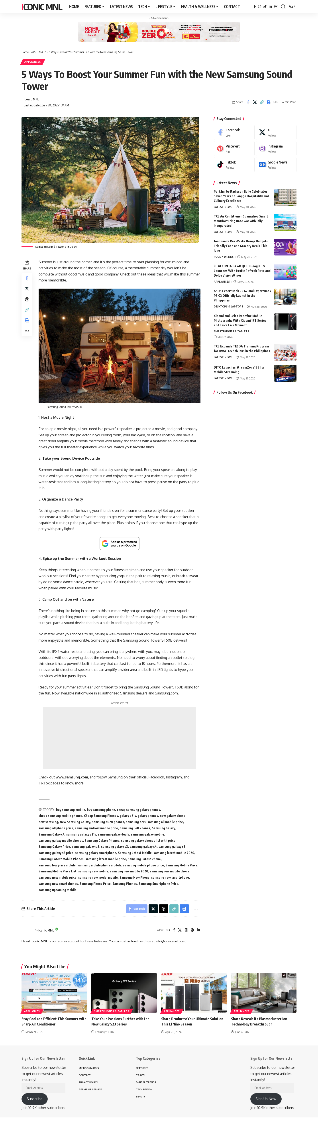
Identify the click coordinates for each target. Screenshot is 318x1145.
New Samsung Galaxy (75, 822)
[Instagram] (259, 7)
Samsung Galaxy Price (54, 847)
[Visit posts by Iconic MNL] (27, 930)
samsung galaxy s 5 (86, 847)
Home (25, 52)
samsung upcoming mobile (58, 890)
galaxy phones (148, 816)
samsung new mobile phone (170, 871)
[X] (179, 930)
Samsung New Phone (135, 878)
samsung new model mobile (98, 878)
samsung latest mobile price (106, 859)
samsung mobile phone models (100, 865)
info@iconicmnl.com (170, 941)
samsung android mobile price (96, 828)
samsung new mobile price (58, 878)
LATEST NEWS (223, 208)
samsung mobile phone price (143, 865)
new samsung (48, 822)
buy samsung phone (101, 810)
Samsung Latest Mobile (135, 853)
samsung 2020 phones (108, 822)
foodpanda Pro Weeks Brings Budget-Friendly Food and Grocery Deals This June (241, 246)
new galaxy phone (173, 816)
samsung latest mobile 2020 (174, 853)
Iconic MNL (42, 6)
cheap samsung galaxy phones (138, 810)
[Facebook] (255, 7)
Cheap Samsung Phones (101, 816)
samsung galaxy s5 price (56, 853)
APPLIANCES (38, 52)
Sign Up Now (265, 1099)
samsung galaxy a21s (81, 834)
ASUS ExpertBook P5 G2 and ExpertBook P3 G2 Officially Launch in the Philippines (242, 296)
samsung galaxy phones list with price (148, 840)
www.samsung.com (72, 777)
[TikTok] (265, 7)
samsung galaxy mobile (147, 834)
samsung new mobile (93, 871)
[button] (283, 6)
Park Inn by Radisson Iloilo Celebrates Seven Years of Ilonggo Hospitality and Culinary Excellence (241, 196)
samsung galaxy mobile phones (61, 840)
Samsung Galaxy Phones (102, 840)
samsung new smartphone (170, 878)
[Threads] (276, 7)
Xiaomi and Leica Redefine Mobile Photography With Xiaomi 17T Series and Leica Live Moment (240, 321)
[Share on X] (255, 102)
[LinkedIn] (270, 7)
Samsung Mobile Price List (58, 871)
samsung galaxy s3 (114, 847)
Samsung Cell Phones (135, 828)
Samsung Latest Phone (144, 859)
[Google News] (276, 165)
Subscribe (34, 1099)
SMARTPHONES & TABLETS (231, 332)
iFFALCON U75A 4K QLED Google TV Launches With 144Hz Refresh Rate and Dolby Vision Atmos (242, 271)
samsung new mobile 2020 (129, 871)
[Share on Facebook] (248, 102)
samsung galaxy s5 (172, 847)
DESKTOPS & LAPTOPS (228, 307)
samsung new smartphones (58, 884)
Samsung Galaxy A (52, 834)
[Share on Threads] (27, 300)
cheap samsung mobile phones (60, 816)
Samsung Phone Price (95, 884)
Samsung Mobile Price (182, 865)
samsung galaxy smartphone (95, 853)
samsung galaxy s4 (143, 847)
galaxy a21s (128, 816)
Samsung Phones (125, 884)
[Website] (168, 930)
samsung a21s (136, 822)
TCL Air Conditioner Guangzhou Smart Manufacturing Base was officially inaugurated (241, 221)
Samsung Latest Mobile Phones (61, 859)
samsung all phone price (56, 828)
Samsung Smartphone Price (159, 884)
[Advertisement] (119, 738)
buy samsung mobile (70, 810)
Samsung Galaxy (163, 828)
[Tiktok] (234, 165)
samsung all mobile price (165, 822)
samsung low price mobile (57, 865)
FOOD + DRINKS (224, 257)
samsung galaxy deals (113, 834)
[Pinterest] (192, 930)
